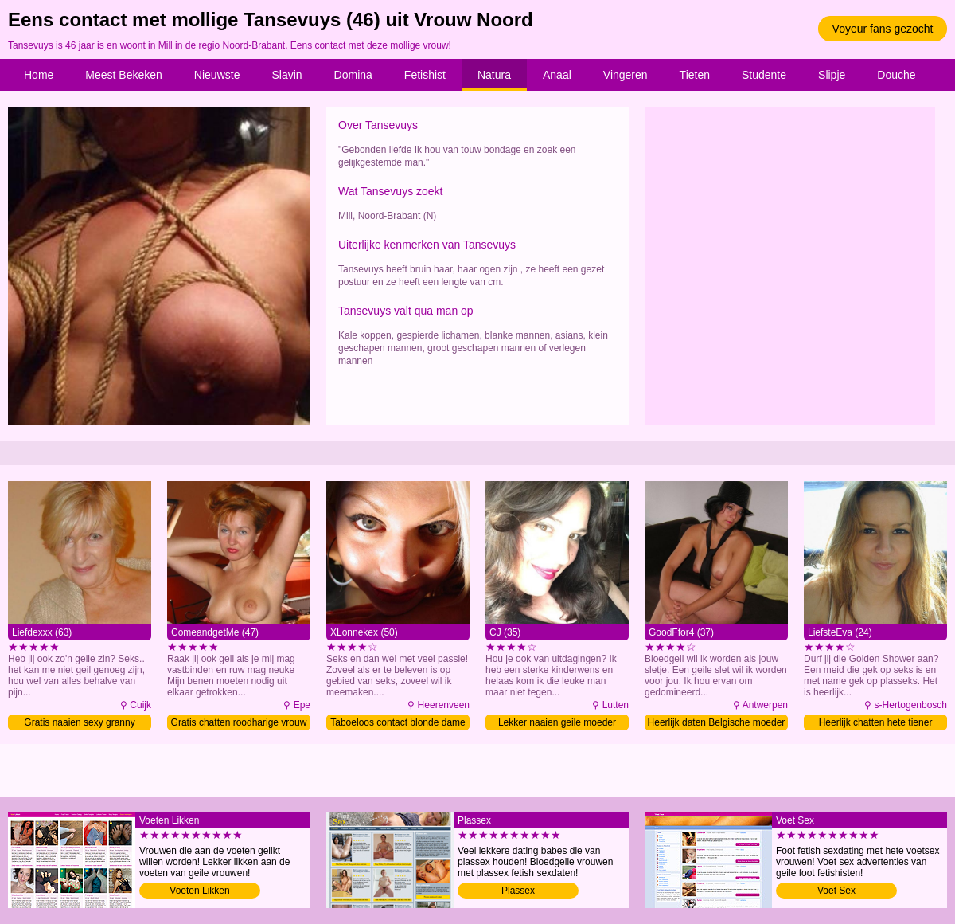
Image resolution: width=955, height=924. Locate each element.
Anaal (557, 75)
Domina (353, 75)
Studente (764, 75)
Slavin (286, 75)
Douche (896, 75)
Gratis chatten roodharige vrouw (239, 722)
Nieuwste (217, 75)
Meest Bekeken (123, 75)
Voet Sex (836, 890)
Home (38, 75)
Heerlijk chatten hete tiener (876, 722)
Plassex (518, 890)
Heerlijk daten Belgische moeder (716, 722)
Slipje (831, 75)
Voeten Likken (199, 890)
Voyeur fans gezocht (883, 28)
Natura (494, 75)
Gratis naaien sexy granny (79, 722)
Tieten (695, 75)
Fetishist (425, 75)
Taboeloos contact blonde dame (397, 722)
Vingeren (625, 75)
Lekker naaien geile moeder (557, 722)
